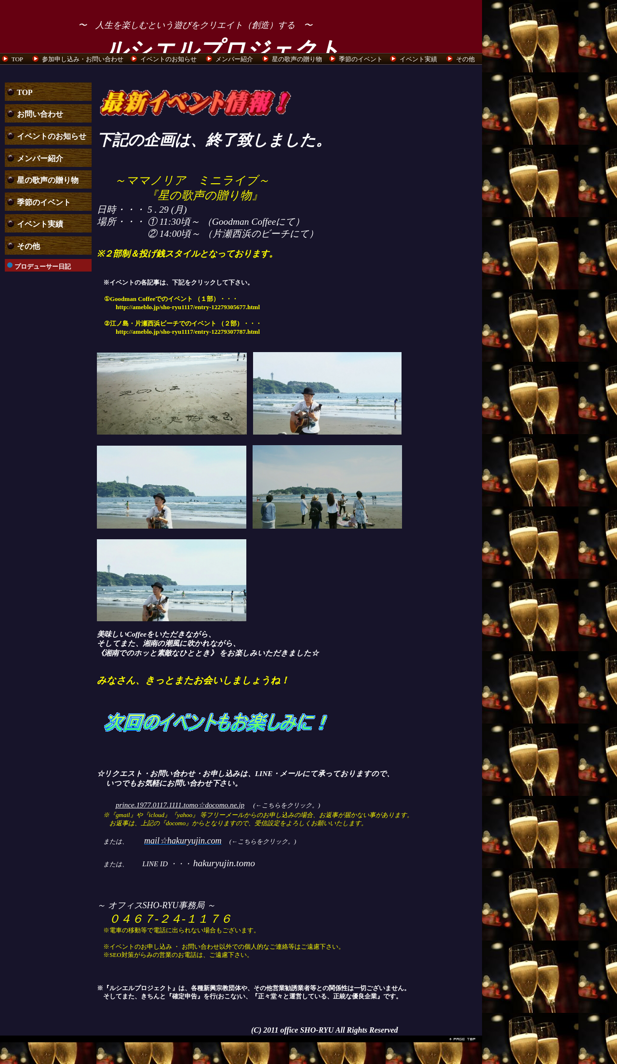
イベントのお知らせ (168, 59)
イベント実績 (418, 59)
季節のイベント (361, 59)
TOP (17, 59)
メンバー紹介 (234, 59)
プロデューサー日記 (42, 266)
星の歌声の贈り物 (297, 59)
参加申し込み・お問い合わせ (82, 59)
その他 (465, 59)
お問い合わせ (40, 114)
